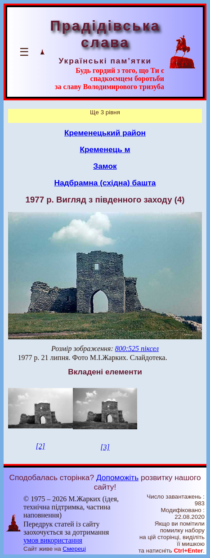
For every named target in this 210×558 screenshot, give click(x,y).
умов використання (52, 540)
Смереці (74, 548)
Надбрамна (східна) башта (105, 182)
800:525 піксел (137, 348)
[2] (40, 446)
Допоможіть (117, 477)
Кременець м (105, 149)
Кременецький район (105, 132)
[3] (104, 447)
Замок (104, 166)
